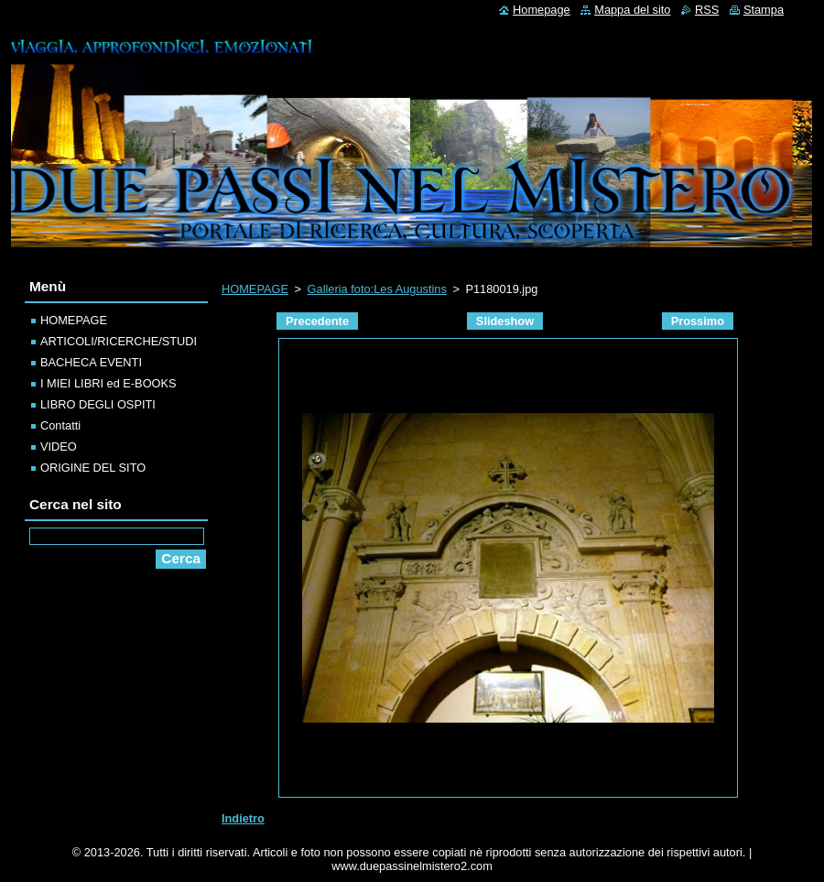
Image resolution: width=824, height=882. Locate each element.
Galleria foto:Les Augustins (377, 289)
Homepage (541, 9)
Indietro (243, 818)
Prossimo (697, 321)
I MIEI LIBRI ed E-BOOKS (108, 383)
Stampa (763, 9)
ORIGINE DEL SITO (93, 467)
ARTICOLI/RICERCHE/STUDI (118, 341)
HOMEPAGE (255, 289)
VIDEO (58, 446)
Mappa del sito (632, 9)
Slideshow (505, 321)
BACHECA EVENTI (91, 362)
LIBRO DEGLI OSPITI (98, 404)
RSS (707, 9)
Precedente (317, 321)
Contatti (60, 425)
